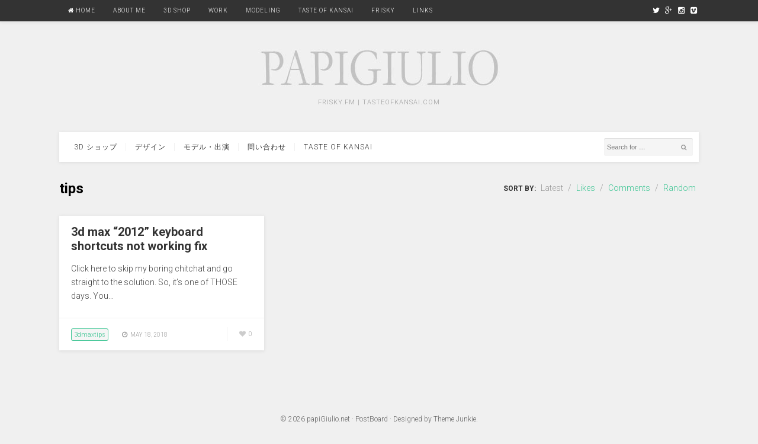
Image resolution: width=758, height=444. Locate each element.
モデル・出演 (207, 147)
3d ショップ (95, 147)
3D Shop (177, 10)
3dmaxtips (89, 334)
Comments (629, 188)
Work (218, 10)
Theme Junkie (454, 419)
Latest (552, 188)
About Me (129, 10)
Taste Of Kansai (326, 10)
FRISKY (383, 10)
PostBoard (371, 419)
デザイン (150, 147)
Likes (585, 188)
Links (423, 10)
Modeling (263, 10)
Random (679, 188)
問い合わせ (267, 147)
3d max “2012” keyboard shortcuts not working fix (139, 239)
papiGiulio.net (328, 419)
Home (81, 10)
